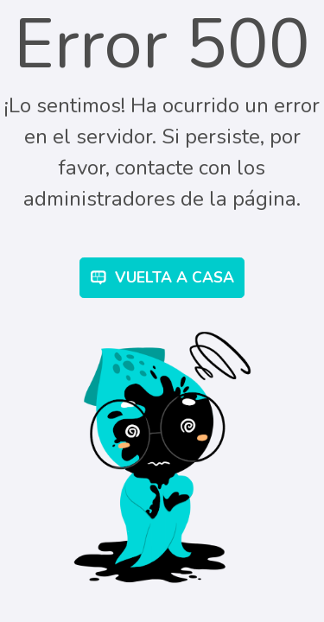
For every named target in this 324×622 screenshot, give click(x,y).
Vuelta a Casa (162, 277)
